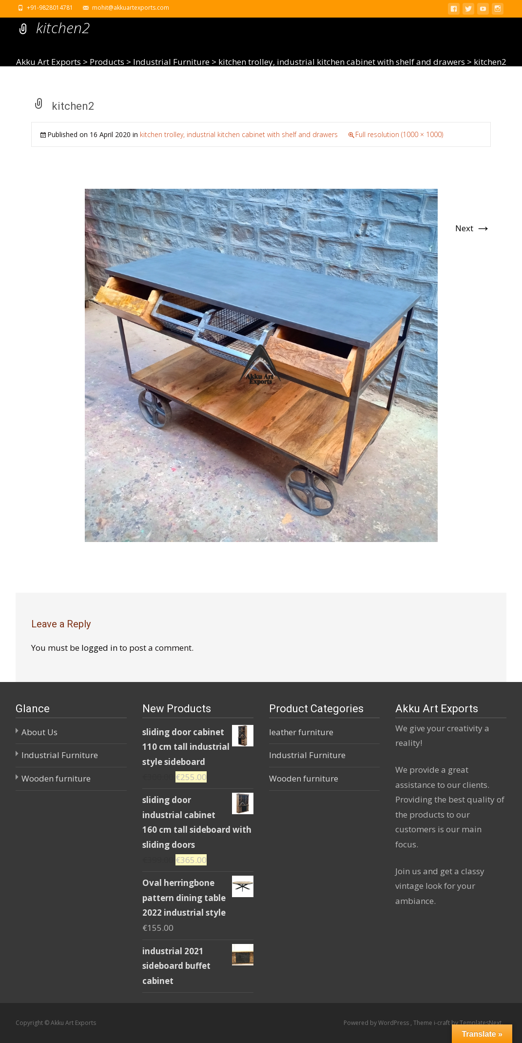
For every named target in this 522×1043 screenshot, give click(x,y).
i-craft (442, 1023)
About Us (39, 732)
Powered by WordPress (377, 1023)
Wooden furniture (56, 778)
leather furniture (301, 732)
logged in (99, 647)
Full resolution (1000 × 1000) (399, 134)
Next (473, 228)
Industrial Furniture (59, 755)
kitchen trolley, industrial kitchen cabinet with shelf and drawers (239, 134)
